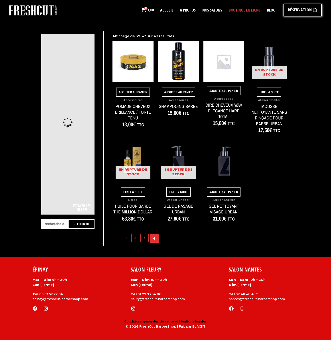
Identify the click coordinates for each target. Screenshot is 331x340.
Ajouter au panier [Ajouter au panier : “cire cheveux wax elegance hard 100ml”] (223, 91)
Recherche (81, 224)
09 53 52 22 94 (52, 294)
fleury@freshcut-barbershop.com (159, 299)
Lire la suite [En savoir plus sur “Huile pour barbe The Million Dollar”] (133, 192)
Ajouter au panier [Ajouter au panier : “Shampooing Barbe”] (178, 92)
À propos (188, 10)
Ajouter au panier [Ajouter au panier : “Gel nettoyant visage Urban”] (223, 192)
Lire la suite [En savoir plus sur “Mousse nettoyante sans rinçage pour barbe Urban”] (269, 92)
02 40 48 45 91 (248, 294)
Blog (271, 10)
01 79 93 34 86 (150, 294)
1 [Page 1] (127, 238)
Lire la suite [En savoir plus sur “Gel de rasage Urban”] (178, 192)
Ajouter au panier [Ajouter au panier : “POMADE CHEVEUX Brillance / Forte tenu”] (133, 92)
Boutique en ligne (244, 10)
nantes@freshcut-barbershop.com (258, 299)
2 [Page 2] (137, 238)
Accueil (166, 10)
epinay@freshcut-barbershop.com (61, 299)
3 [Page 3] (147, 238)
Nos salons (212, 10)
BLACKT (199, 326)
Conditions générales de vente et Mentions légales (165, 321)
